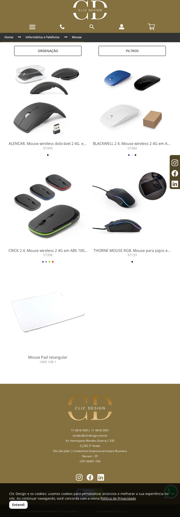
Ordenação (48, 51)
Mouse (77, 37)
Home (8, 37)
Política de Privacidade (118, 498)
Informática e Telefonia (43, 37)
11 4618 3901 (80, 430)
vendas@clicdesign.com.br (90, 435)
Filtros (132, 51)
